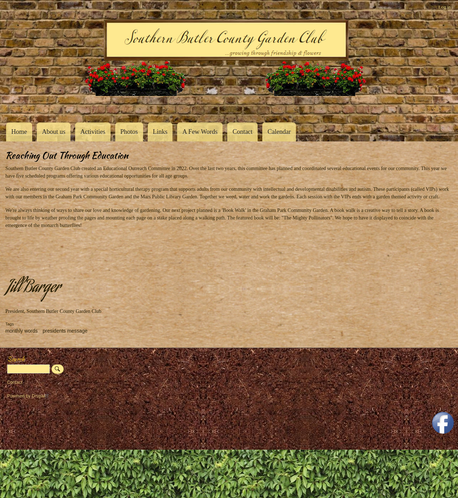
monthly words (21, 331)
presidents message (65, 331)
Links (160, 131)
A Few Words (200, 131)
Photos (129, 131)
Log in (444, 7)
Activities (92, 131)
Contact (243, 131)
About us (53, 131)
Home (19, 131)
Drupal (41, 395)
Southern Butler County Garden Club (17, 107)
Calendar (279, 131)
